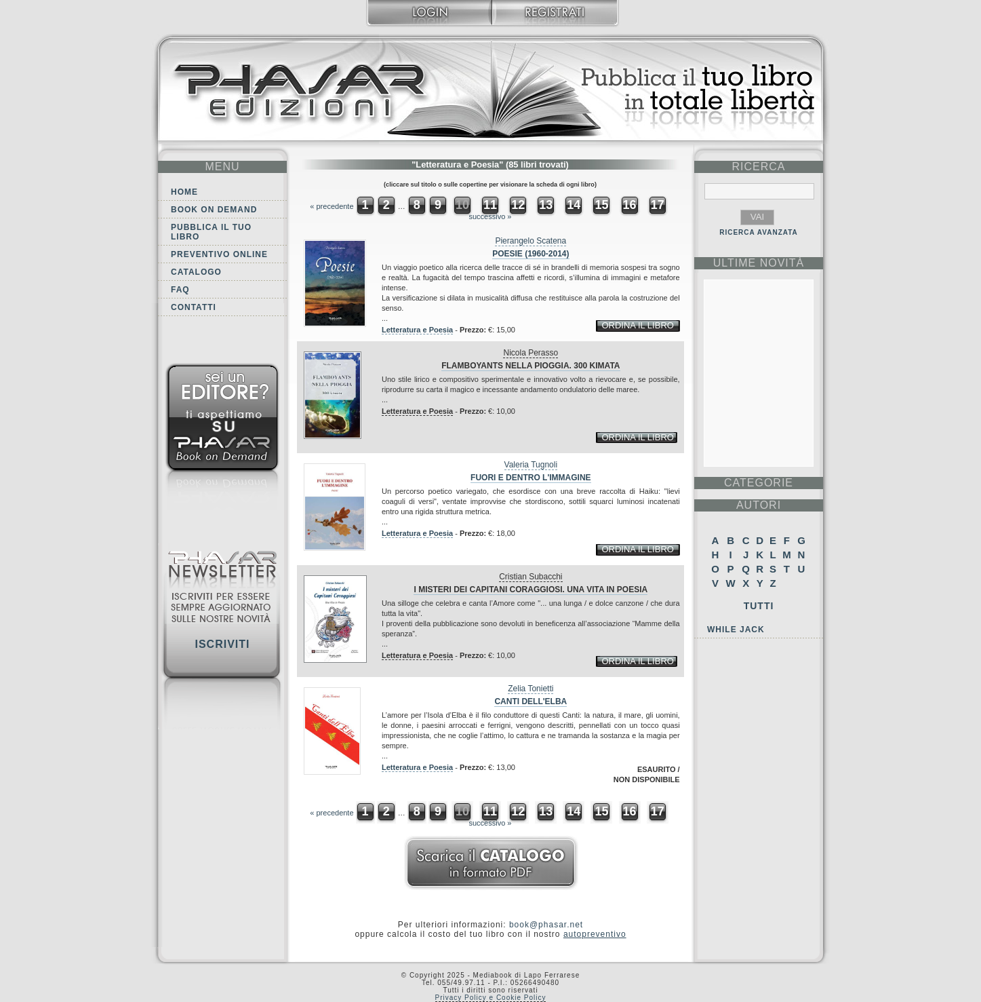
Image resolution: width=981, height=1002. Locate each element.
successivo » (490, 216)
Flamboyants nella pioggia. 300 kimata (530, 365)
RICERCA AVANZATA (758, 232)
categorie (758, 482)
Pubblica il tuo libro (211, 232)
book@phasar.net (546, 924)
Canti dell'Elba (530, 701)
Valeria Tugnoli (531, 464)
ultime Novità (759, 263)
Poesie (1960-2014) (530, 253)
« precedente (331, 206)
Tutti (759, 605)
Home (184, 192)
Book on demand (214, 209)
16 (630, 205)
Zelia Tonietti (530, 688)
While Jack (736, 629)
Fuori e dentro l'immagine (531, 477)
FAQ (180, 289)
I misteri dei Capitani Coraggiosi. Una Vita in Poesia (530, 589)
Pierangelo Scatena (530, 241)
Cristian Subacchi (530, 576)
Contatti (193, 307)
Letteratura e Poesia (417, 330)
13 (546, 205)
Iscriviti (222, 644)
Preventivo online (219, 254)
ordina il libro (637, 325)
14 (573, 205)
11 (490, 205)
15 (601, 205)
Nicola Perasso (530, 353)
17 (657, 205)
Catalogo (196, 272)
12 (518, 205)
